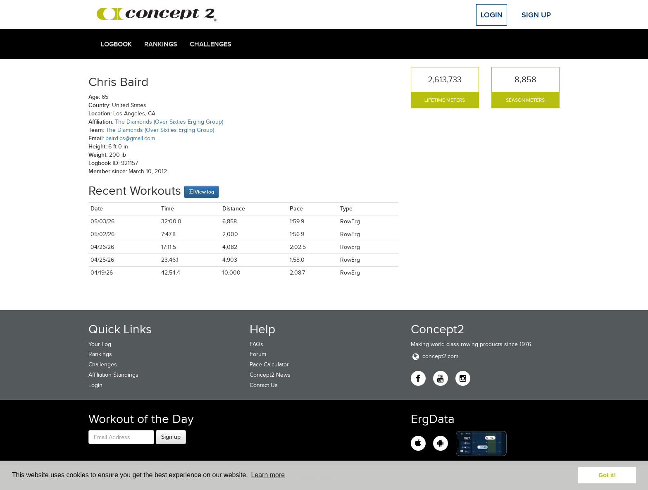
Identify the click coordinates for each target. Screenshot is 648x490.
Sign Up (536, 15)
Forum (258, 354)
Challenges (210, 44)
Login (492, 15)
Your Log (99, 344)
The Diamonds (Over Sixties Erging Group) (169, 122)
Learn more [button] (268, 474)
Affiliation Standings (113, 375)
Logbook (116, 44)
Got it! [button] (607, 475)
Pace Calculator (269, 364)
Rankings (160, 44)
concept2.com (434, 356)
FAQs (256, 344)
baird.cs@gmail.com (130, 138)
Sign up (171, 436)
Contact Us (264, 385)
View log (201, 192)
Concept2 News (270, 375)
